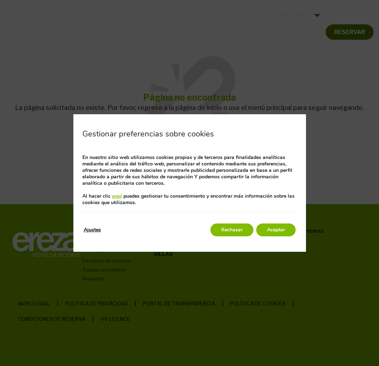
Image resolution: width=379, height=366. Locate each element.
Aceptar (276, 229)
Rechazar (232, 229)
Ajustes (92, 229)
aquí (117, 196)
